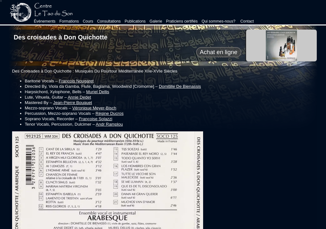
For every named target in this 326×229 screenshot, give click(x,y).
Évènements (44, 21)
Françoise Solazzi (95, 118)
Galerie (156, 21)
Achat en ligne (218, 52)
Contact (246, 21)
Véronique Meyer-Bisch (94, 108)
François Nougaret (76, 81)
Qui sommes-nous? (218, 21)
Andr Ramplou (109, 124)
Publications (134, 21)
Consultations (109, 21)
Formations (69, 21)
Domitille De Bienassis (180, 86)
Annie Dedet (79, 97)
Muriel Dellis (97, 91)
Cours (88, 21)
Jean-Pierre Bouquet (72, 102)
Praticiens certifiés (181, 21)
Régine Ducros (110, 113)
